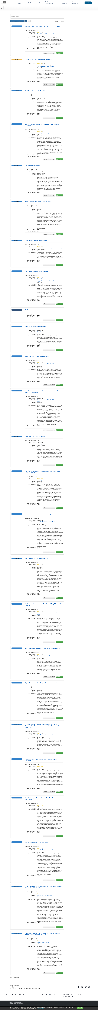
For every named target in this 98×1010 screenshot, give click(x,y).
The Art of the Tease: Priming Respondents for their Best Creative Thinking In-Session (42, 471)
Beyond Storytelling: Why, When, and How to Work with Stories (42, 682)
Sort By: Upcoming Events (17, 20)
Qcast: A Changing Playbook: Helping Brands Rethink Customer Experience (42, 123)
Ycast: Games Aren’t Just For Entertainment (36, 90)
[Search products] (78, 7)
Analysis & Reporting (41, 362)
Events (40, 2)
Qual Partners (65, 2)
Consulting (48, 64)
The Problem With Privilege (32, 165)
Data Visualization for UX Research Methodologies (38, 557)
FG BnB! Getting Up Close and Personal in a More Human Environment (40, 797)
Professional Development (52, 2)
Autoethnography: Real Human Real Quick (36, 841)
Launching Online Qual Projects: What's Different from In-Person (42, 25)
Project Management (49, 32)
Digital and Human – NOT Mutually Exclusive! (37, 355)
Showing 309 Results (59, 20)
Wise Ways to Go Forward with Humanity (36, 435)
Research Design (40, 32)
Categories (7, 7)
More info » (46, 52)
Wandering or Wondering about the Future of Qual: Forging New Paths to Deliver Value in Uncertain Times (42, 933)
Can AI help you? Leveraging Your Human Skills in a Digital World (42, 647)
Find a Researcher (75, 2)
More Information (40, 1008)
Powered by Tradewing (49, 994)
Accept (80, 1007)
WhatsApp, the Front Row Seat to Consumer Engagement (40, 513)
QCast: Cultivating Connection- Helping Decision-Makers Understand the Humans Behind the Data (43, 886)
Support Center (13, 1002)
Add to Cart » (59, 52)
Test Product (28, 309)
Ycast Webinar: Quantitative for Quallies (35, 325)
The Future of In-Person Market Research (36, 239)
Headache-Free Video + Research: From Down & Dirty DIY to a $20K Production (43, 603)
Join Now (88, 2)
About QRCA (21, 2)
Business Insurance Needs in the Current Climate (38, 201)
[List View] (29, 20)
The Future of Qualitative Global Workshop (36, 270)
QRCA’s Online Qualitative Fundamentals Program (38, 58)
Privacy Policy (23, 994)
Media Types (14, 7)
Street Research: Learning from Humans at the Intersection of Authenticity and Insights (41, 390)
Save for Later (52, 52)
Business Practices (41, 64)
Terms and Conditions (12, 994)
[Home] (1, 7)
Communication (49, 277)
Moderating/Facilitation (56, 64)
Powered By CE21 (13, 1004)
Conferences (31, 2)
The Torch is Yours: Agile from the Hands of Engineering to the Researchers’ (41, 758)
